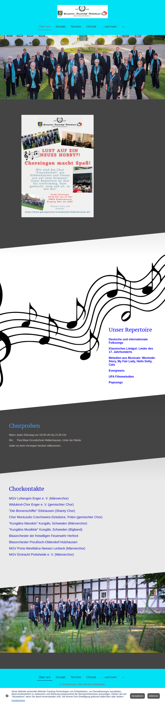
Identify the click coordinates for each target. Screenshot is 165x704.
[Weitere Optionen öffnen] (123, 26)
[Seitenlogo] (82, 11)
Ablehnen (153, 696)
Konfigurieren (18, 700)
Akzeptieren (137, 696)
